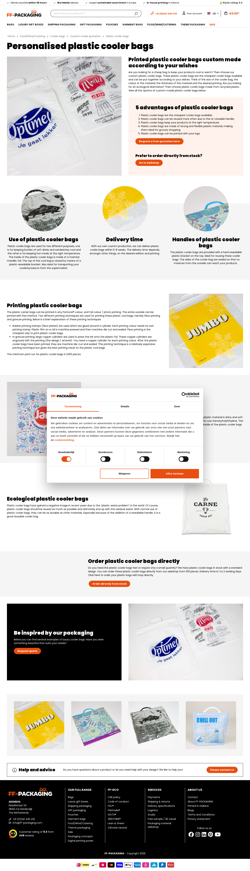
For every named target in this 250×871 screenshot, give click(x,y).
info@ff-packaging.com (25, 823)
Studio (151, 814)
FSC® (111, 806)
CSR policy (114, 797)
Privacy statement (199, 819)
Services (154, 790)
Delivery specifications (161, 806)
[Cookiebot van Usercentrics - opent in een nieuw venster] (184, 395)
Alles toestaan (175, 473)
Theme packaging (79, 827)
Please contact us (222, 770)
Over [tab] (177, 406)
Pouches (73, 814)
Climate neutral (117, 827)
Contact (193, 797)
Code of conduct (118, 801)
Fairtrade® (114, 810)
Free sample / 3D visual (162, 819)
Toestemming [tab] (72, 406)
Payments (154, 797)
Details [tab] (125, 406)
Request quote (27, 651)
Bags (71, 797)
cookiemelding (64, 439)
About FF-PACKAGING (200, 801)
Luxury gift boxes (78, 801)
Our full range (79, 790)
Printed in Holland (198, 806)
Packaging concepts (80, 836)
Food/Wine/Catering (80, 823)
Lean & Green (116, 823)
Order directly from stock (109, 584)
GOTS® (112, 814)
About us (195, 790)
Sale (70, 832)
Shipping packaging (79, 806)
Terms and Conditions (201, 814)
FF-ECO (113, 790)
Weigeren (124, 473)
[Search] (136, 13)
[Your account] (192, 13)
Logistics (153, 810)
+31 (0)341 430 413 (22, 819)
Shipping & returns (159, 801)
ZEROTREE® (114, 819)
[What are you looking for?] (90, 13)
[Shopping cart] (232, 14)
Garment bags (77, 819)
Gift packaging (77, 810)
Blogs (191, 810)
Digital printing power (80, 840)
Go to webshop (149, 162)
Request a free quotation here (159, 141)
